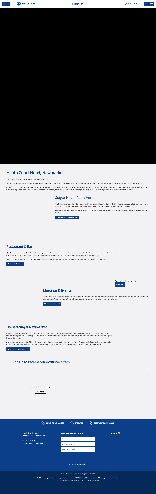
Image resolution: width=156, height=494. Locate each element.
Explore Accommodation (67, 217)
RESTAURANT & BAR (15, 264)
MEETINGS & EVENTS (52, 304)
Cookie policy (84, 474)
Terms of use (65, 474)
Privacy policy (74, 474)
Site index (92, 474)
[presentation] (82, 379)
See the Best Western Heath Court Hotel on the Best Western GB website (78, 480)
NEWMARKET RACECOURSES (18, 349)
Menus (119, 284)
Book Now (149, 4)
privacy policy (118, 478)
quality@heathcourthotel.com (35, 443)
